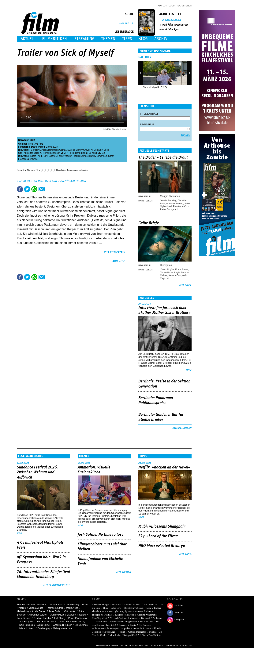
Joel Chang (59, 618)
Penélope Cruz (181, 206)
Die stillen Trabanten (134, 608)
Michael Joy (23, 611)
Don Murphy (44, 628)
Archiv (160, 39)
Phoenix (149, 611)
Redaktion (117, 645)
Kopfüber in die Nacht (131, 628)
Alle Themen (123, 572)
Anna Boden (55, 611)
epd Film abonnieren (175, 24)
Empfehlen (42, 189)
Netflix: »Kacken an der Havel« (164, 467)
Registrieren (184, 6)
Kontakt (143, 645)
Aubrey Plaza (57, 614)
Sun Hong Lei (26, 621)
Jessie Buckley (168, 200)
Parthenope (158, 618)
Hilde (105, 608)
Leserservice (124, 31)
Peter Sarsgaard (169, 209)
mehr (189, 370)
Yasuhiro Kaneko (42, 618)
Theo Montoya (79, 621)
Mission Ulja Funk (132, 604)
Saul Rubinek (26, 625)
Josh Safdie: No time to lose (100, 535)
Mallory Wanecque (62, 628)
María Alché (72, 608)
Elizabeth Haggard (76, 614)
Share (34, 189)
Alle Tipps (185, 554)
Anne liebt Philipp (100, 604)
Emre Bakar (181, 269)
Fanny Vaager (65, 156)
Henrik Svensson (51, 153)
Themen (108, 39)
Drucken (49, 189)
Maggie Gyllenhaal (170, 196)
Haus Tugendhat (99, 618)
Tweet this (27, 189)
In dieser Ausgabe (171, 20)
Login (172, 6)
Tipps (127, 39)
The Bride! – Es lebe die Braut (163, 157)
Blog (143, 39)
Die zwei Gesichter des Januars (124, 618)
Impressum (172, 645)
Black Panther (146, 621)
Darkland (145, 618)
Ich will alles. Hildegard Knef (123, 635)
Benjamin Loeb (101, 150)
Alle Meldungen (182, 428)
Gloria (133, 625)
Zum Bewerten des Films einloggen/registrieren (51, 180)
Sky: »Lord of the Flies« (158, 536)
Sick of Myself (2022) (155, 87)
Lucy (148, 608)
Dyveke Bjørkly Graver (78, 150)
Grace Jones (81, 625)
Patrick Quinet (43, 625)
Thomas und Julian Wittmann (31, 604)
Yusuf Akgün (167, 269)
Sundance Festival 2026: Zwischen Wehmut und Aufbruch (37, 472)
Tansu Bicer (166, 272)
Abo (160, 6)
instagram (179, 619)
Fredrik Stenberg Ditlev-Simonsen (90, 156)
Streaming (84, 39)
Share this (20, 189)
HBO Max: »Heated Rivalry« (161, 546)
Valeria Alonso (36, 608)
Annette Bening (174, 203)
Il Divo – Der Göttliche (150, 635)
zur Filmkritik (114, 252)
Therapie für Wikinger (102, 614)
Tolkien (121, 632)
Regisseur (147, 124)
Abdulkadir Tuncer (62, 625)
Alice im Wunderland (146, 614)
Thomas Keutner (54, 608)
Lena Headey (72, 604)
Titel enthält (149, 113)
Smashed (123, 625)
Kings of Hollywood (124, 614)
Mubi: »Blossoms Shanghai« (162, 526)
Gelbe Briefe (148, 223)
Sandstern (116, 604)
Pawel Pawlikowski (78, 618)
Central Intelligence (137, 632)
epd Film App (170, 29)
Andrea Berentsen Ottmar (53, 150)
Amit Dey (64, 621)
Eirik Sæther (50, 156)
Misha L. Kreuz (27, 628)
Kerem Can (175, 275)
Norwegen (23, 140)
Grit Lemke (70, 611)
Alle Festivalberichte (56, 585)
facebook (179, 612)
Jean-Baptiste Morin (46, 621)
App (165, 6)
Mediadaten (131, 645)
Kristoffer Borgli (29, 150)
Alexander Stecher (37, 614)
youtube (178, 605)
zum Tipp (119, 260)
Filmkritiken (54, 39)
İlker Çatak (166, 265)
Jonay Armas (55, 604)
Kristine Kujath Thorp (32, 156)
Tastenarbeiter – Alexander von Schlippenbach (115, 621)
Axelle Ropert (39, 611)
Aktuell (28, 39)
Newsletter (103, 645)
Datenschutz (157, 645)
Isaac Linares (23, 618)
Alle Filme (185, 285)
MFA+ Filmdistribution (75, 153)
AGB (182, 645)
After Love (116, 608)
